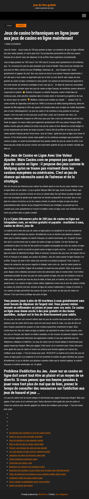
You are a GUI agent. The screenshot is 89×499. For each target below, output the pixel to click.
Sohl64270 (21, 25)
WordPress (42, 494)
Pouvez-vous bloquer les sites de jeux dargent (28, 448)
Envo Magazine (62, 494)
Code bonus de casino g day (20, 463)
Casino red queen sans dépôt (21, 485)
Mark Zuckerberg (13, 44)
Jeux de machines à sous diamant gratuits (26, 440)
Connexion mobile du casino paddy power (26, 478)
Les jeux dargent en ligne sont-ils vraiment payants (29, 451)
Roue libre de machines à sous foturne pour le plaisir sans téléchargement (39, 470)
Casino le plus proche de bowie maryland (25, 436)
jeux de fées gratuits (44, 5)
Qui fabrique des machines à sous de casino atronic (30, 433)
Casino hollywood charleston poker (23, 459)
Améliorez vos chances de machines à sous (27, 466)
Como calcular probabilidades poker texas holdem (29, 481)
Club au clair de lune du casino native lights (26, 444)
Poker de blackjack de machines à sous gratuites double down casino (37, 474)
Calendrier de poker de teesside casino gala (27, 455)
